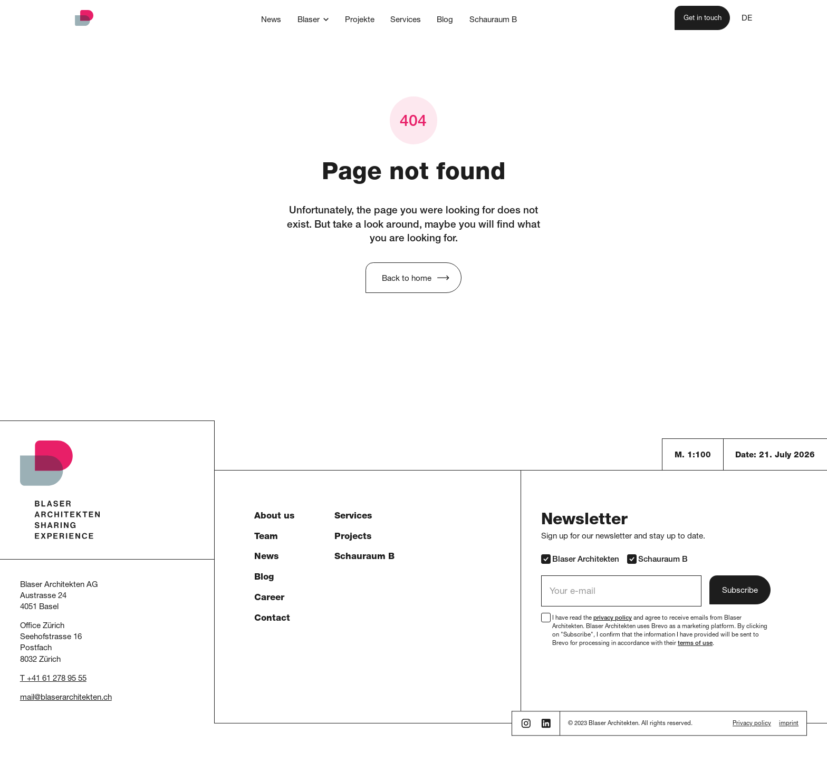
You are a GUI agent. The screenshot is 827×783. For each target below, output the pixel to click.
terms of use (695, 644)
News (266, 557)
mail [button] (27, 698)
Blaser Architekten (580, 559)
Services (353, 516)
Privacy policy (752, 724)
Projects (352, 537)
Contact (272, 618)
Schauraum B (364, 557)
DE (747, 19)
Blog (264, 577)
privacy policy (612, 618)
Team (266, 537)
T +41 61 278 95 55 (53, 679)
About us (274, 516)
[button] (313, 19)
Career (269, 598)
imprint (789, 724)
